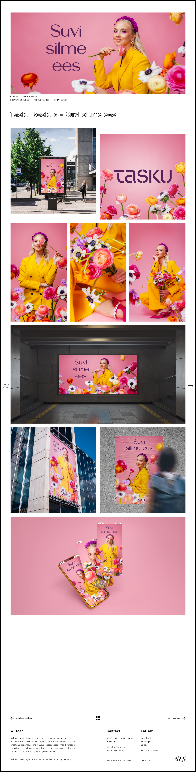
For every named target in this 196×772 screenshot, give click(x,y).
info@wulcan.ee (116, 747)
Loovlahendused (19, 100)
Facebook (146, 738)
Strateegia (60, 100)
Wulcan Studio (149, 751)
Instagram (147, 742)
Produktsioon (41, 100)
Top (143, 761)
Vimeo (144, 745)
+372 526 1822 (115, 751)
